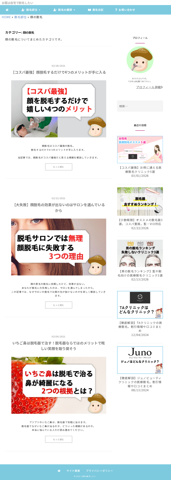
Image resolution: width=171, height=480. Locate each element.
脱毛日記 (95, 10)
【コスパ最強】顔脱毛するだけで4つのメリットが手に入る (58, 72)
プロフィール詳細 (149, 87)
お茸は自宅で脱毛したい (17, 3)
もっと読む (58, 166)
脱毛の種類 (64, 10)
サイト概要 (73, 470)
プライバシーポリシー (99, 470)
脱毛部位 (31, 10)
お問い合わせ (124, 10)
